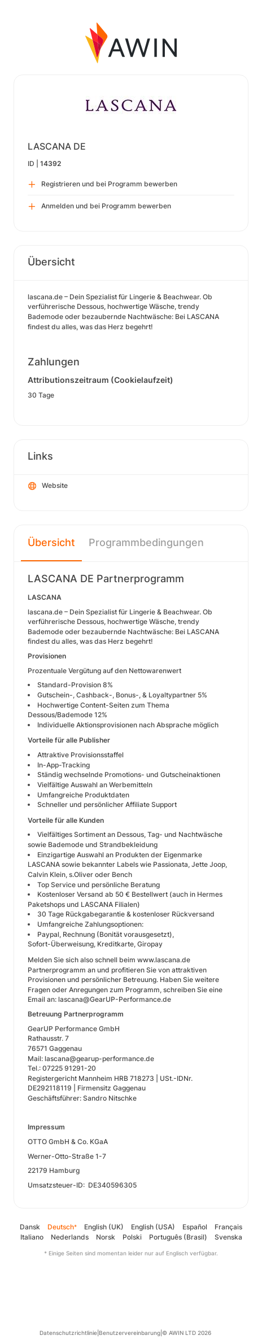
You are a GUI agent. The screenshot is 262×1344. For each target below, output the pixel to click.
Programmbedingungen (146, 542)
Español (194, 1227)
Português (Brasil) (178, 1237)
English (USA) (153, 1227)
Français (228, 1227)
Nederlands (70, 1237)
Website (48, 486)
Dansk (30, 1227)
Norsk (105, 1237)
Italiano (31, 1237)
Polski (132, 1237)
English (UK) (104, 1227)
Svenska (228, 1237)
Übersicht (51, 542)
